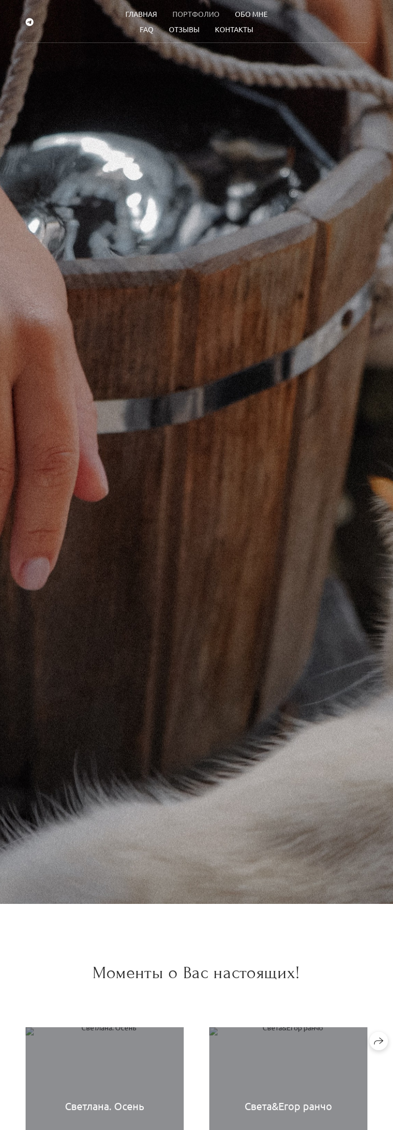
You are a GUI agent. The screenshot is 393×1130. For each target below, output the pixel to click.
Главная (141, 13)
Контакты (234, 29)
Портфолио (196, 13)
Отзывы (184, 29)
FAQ (147, 29)
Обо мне (251, 13)
